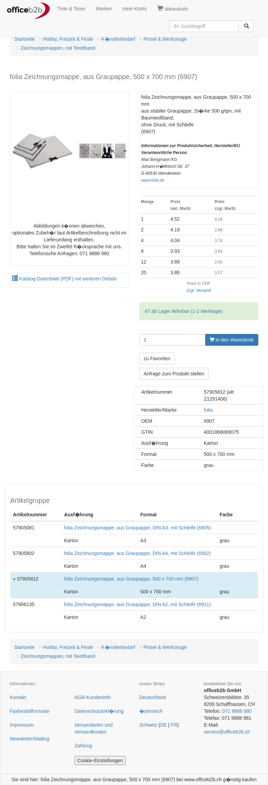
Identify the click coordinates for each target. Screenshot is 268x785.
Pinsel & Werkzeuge (165, 39)
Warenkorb (172, 9)
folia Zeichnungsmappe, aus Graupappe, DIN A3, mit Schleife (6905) (137, 527)
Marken (104, 8)
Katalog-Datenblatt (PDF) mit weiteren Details (64, 278)
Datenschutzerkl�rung (99, 711)
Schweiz (148, 725)
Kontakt (18, 697)
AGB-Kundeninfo (93, 697)
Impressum (22, 725)
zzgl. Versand (198, 290)
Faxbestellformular (30, 711)
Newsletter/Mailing (29, 738)
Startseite (24, 39)
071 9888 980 (237, 711)
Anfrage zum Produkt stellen (174, 373)
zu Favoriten (157, 358)
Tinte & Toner (71, 8)
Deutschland (152, 697)
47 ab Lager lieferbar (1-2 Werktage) (184, 311)
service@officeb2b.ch (227, 732)
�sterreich (151, 711)
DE (163, 725)
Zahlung (83, 745)
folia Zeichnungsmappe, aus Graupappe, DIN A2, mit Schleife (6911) (137, 604)
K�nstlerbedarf (118, 39)
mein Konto (134, 8)
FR (174, 725)
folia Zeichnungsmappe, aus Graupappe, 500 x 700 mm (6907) (131, 579)
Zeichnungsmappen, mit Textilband (58, 48)
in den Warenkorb (232, 340)
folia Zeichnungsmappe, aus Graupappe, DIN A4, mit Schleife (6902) (137, 553)
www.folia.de (153, 180)
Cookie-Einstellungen (100, 760)
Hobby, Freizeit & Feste (68, 39)
